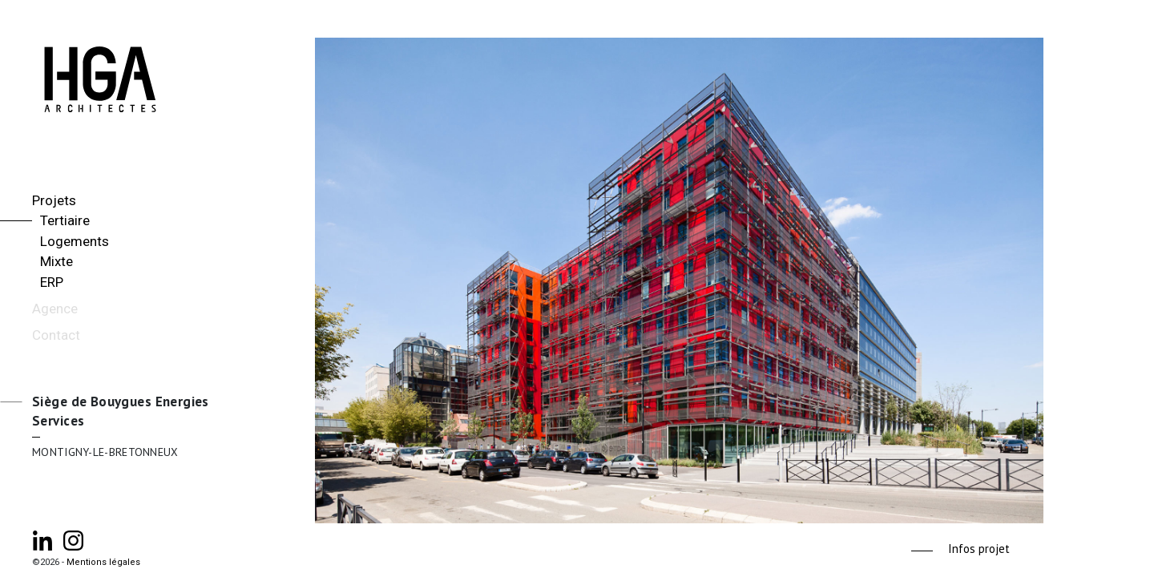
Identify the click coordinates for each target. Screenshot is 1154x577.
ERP (51, 282)
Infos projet (979, 548)
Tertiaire (65, 220)
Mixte (56, 261)
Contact (56, 335)
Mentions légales (103, 562)
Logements (74, 241)
